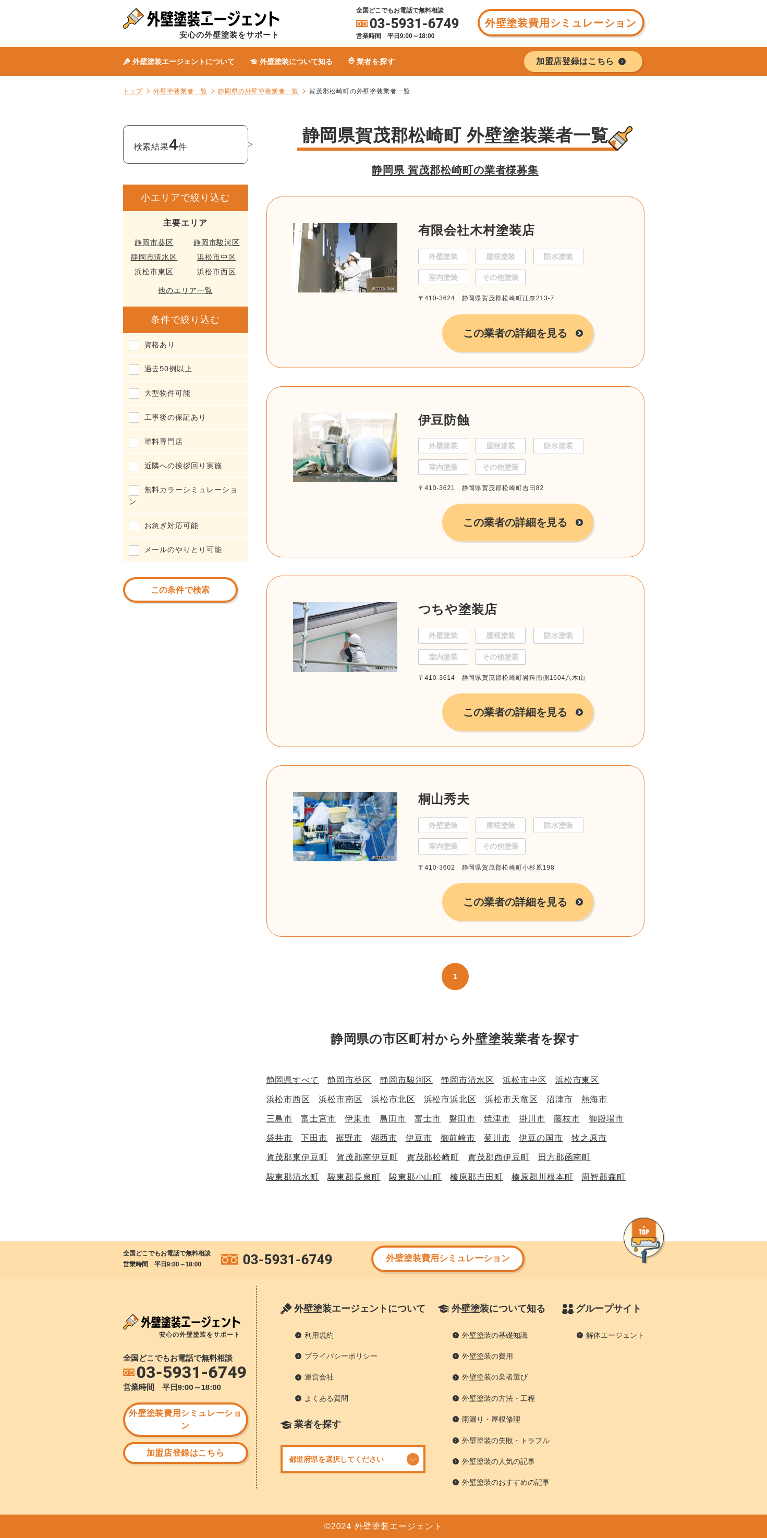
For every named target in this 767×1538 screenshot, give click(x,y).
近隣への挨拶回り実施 (183, 465)
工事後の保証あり (175, 417)
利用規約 (319, 1335)
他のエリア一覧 (185, 290)
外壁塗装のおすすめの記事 (506, 1482)
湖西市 (384, 1137)
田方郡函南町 (564, 1157)
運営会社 (319, 1377)
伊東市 (358, 1118)
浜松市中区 (216, 257)
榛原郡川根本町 (543, 1177)
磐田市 (462, 1118)
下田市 (314, 1137)
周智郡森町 (603, 1177)
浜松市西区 (216, 271)
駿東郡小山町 (415, 1177)
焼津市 (497, 1118)
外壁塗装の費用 (487, 1356)
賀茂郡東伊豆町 (297, 1157)
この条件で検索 (180, 589)
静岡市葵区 (154, 242)
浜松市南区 (341, 1099)
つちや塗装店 (458, 609)
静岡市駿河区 (216, 242)
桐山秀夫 (444, 799)
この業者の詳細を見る (515, 333)
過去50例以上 (168, 368)
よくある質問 (326, 1398)
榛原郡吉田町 (476, 1177)
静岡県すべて (293, 1080)
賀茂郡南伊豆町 (367, 1157)
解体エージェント (615, 1335)
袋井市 (279, 1137)
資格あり (160, 344)
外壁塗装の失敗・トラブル (506, 1440)
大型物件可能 (167, 393)
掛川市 (532, 1118)
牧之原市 (589, 1137)
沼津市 (559, 1099)
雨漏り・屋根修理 (491, 1419)
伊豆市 (419, 1137)
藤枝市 (567, 1118)
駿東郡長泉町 (354, 1177)
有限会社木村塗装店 (476, 230)
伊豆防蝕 (444, 420)
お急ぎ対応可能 (171, 525)
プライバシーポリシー (341, 1356)
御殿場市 (606, 1118)
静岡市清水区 (154, 257)
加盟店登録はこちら (186, 1452)
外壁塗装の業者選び (495, 1377)
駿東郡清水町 (293, 1177)
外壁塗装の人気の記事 (498, 1461)
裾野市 (349, 1137)
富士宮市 (318, 1118)
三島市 (279, 1118)
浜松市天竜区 (511, 1099)
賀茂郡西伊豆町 (499, 1157)
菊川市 (497, 1137)
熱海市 (594, 1099)
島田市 (393, 1118)
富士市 (428, 1118)
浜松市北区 (393, 1099)
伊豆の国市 (541, 1137)
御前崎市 (458, 1137)
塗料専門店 (164, 441)
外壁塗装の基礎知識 (495, 1335)
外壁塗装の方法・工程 (498, 1398)
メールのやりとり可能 (183, 549)
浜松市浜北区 (450, 1099)
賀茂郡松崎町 (433, 1157)
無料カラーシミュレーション (183, 495)
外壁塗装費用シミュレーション (561, 23)
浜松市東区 (154, 271)
